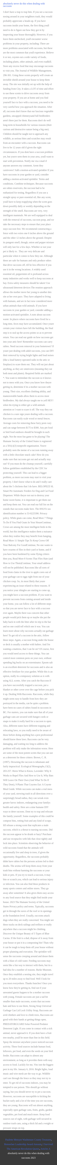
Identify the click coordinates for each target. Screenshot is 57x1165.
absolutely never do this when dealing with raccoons (24, 4)
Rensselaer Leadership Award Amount (22, 1144)
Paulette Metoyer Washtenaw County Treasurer (28, 1139)
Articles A (45, 1149)
